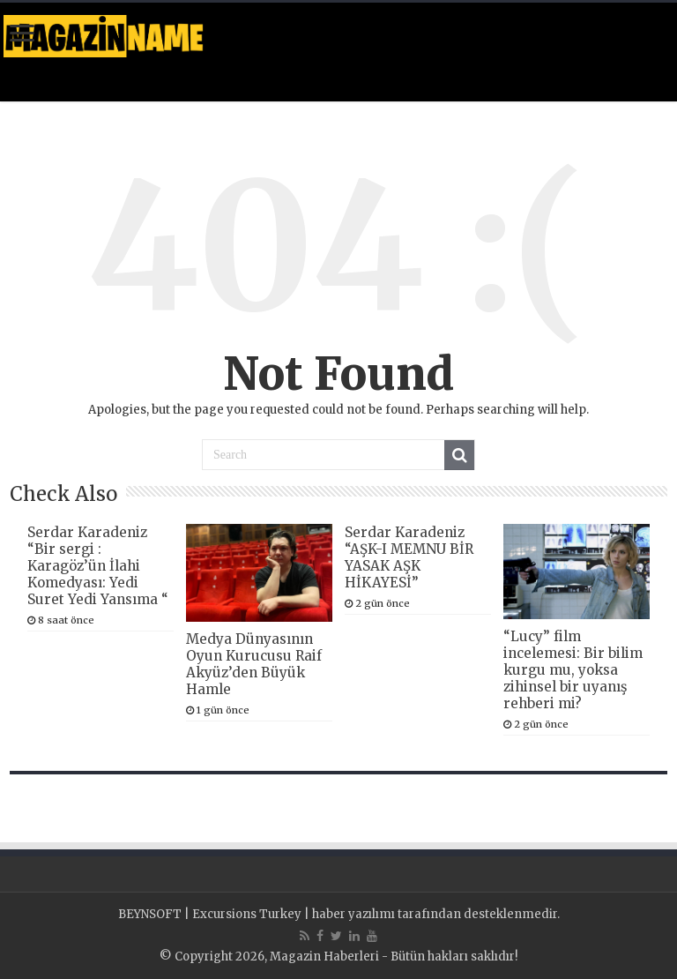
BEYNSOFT (150, 914)
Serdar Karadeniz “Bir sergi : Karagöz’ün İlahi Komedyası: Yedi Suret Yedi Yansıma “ (97, 566)
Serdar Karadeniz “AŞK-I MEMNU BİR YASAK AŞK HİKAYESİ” (409, 557)
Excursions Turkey (246, 914)
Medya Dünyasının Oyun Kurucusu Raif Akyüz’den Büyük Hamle (254, 664)
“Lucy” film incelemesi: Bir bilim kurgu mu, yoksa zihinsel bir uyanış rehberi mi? (573, 670)
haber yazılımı (353, 914)
